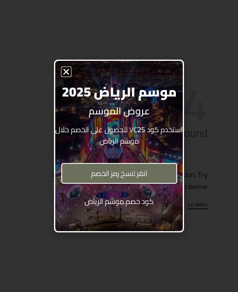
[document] (119, 146)
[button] (66, 72)
